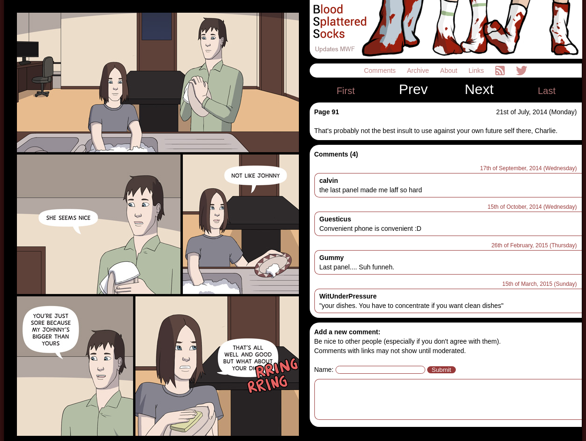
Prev (413, 89)
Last (546, 91)
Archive (419, 70)
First (345, 91)
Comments (381, 70)
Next (479, 89)
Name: (324, 369)
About (449, 70)
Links (477, 70)
